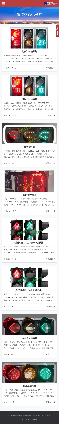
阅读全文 (50, 68)
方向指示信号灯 (29, 338)
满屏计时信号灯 (29, 99)
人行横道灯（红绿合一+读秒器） (29, 243)
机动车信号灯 (29, 386)
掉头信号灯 (29, 147)
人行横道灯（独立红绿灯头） (29, 290)
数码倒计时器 (29, 195)
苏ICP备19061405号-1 (29, 419)
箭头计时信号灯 (29, 52)
